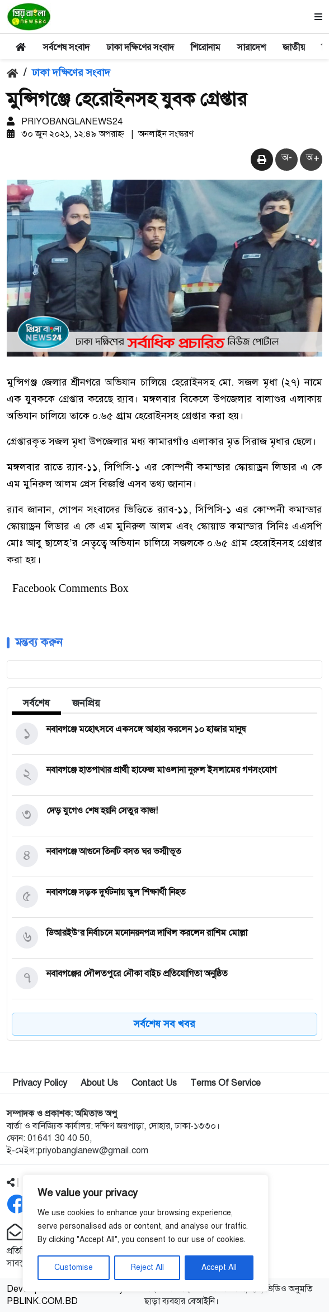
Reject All (147, 1267)
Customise (73, 1267)
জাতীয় (294, 47)
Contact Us (154, 1085)
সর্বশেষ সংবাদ (66, 47)
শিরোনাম (205, 47)
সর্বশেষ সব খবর (164, 1026)
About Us (99, 1085)
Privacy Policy (39, 1085)
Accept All (219, 1267)
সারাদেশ (251, 47)
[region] (145, 1233)
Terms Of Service (225, 1085)
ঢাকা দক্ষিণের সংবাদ (140, 47)
